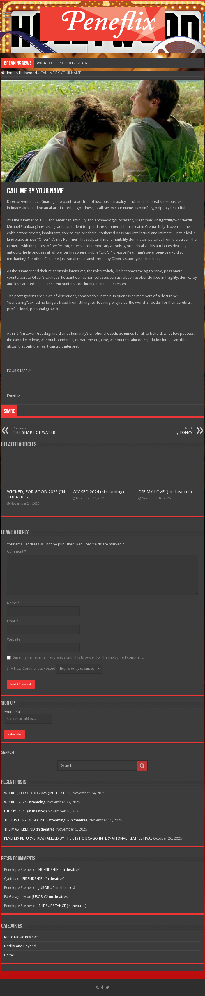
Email (13, 621)
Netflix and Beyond (20, 946)
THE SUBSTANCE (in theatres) (62, 905)
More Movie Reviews (21, 937)
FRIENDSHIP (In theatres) (59, 869)
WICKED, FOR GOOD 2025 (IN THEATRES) (38, 793)
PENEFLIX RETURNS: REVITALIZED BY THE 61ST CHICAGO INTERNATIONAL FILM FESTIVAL (78, 838)
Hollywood (28, 73)
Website (13, 639)
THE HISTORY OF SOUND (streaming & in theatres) (46, 820)
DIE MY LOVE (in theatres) (165, 491)
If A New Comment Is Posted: (54, 669)
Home (8, 73)
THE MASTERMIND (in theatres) (30, 829)
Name (13, 603)
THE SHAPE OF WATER (43, 430)
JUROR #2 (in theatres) (56, 887)
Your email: (13, 712)
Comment (16, 551)
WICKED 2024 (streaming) (98, 491)
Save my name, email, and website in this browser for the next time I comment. (78, 657)
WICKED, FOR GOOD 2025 (59, 63)
